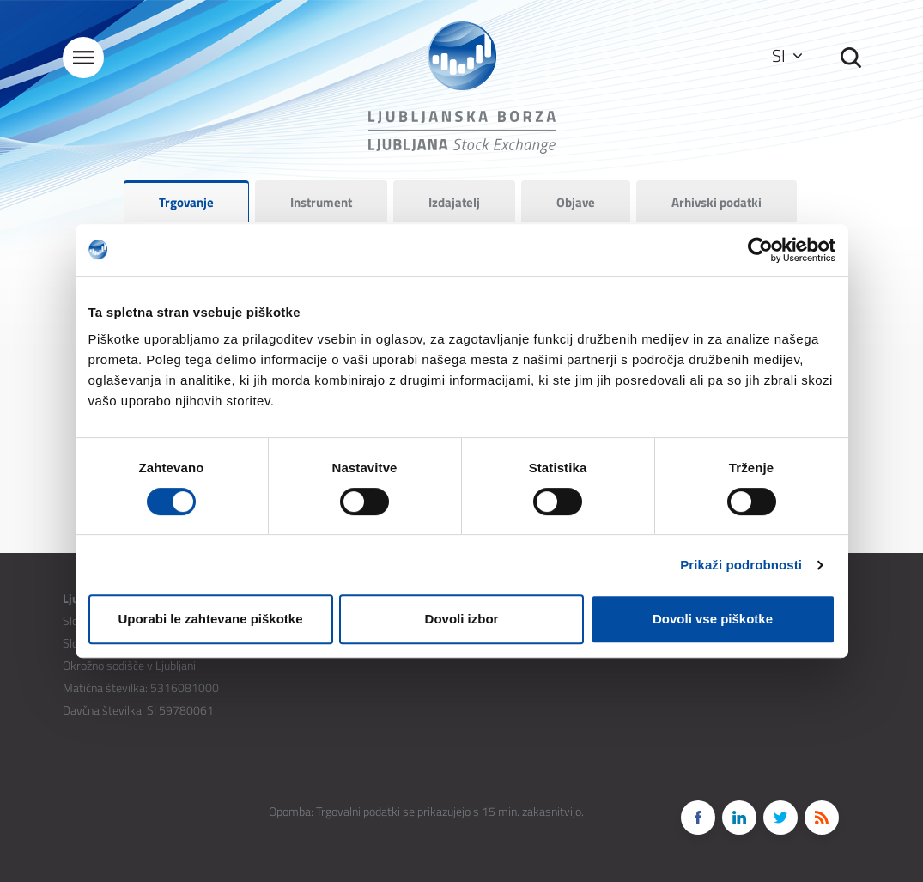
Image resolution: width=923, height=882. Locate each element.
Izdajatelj (454, 202)
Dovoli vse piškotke (713, 618)
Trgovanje (186, 202)
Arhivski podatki (716, 202)
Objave (575, 202)
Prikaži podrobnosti (741, 564)
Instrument (321, 202)
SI (787, 55)
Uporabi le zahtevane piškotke (210, 618)
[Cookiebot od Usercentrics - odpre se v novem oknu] (760, 250)
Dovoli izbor (462, 618)
